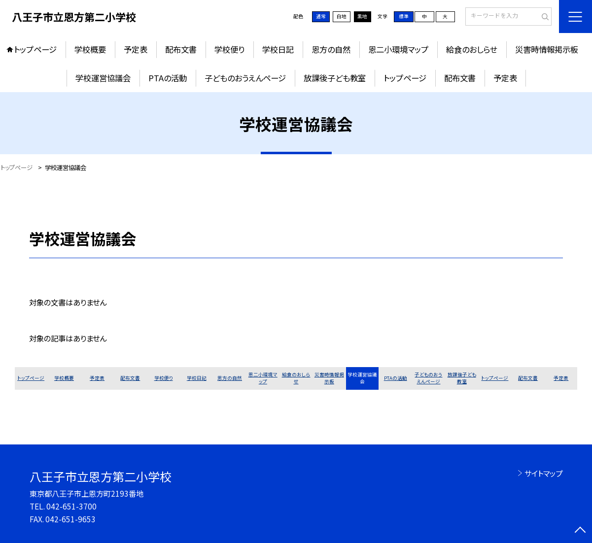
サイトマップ (543, 473)
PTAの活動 (167, 78)
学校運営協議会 (103, 78)
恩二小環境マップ (398, 49)
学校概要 (90, 49)
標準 (404, 16)
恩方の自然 (331, 49)
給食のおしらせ (471, 49)
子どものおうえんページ (245, 78)
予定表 (135, 49)
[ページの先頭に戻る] (580, 531)
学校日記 (278, 49)
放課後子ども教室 (335, 78)
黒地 (362, 16)
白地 (342, 16)
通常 (321, 16)
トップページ (35, 49)
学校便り (229, 49)
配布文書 (181, 49)
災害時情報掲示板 (546, 49)
